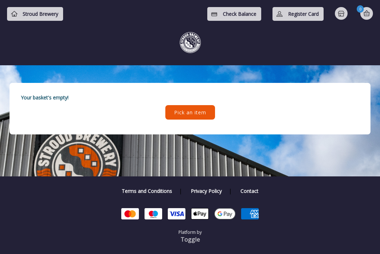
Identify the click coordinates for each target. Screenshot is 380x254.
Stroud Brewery (40, 14)
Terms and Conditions (147, 191)
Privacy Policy (206, 191)
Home (342, 14)
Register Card (303, 14)
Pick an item (190, 112)
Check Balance (239, 14)
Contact (249, 191)
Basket (366, 13)
